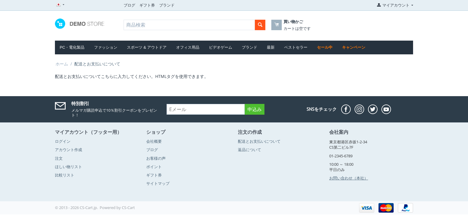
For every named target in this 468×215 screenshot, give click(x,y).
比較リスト (64, 175)
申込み (254, 109)
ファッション (105, 47)
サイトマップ (158, 183)
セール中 (324, 47)
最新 (271, 47)
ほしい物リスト (68, 166)
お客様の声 (156, 158)
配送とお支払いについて (259, 141)
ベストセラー (295, 47)
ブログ (129, 5)
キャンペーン (353, 47)
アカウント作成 (68, 149)
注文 (59, 158)
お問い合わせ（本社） (348, 178)
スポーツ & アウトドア (147, 47)
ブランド (167, 5)
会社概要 (154, 141)
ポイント (154, 166)
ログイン (62, 141)
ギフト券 (147, 5)
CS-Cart (128, 207)
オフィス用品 (187, 47)
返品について (249, 149)
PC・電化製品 (72, 47)
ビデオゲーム (220, 47)
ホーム (62, 64)
